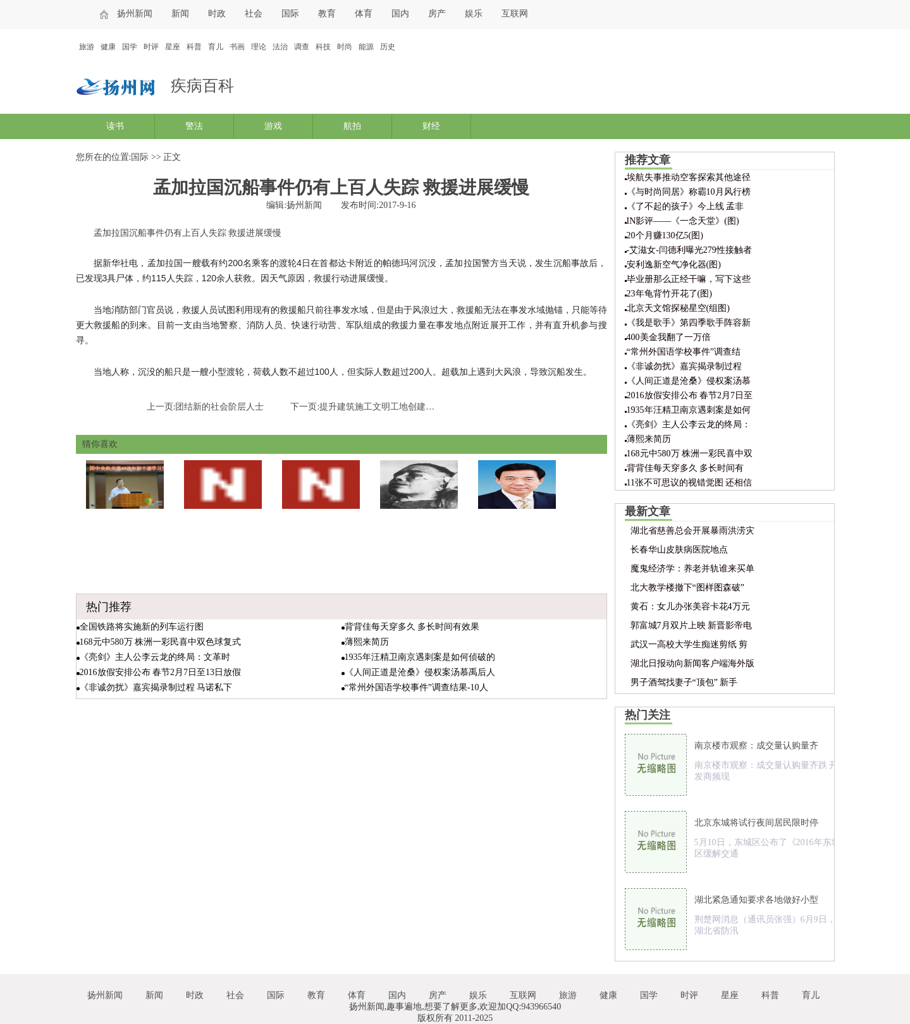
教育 (327, 13)
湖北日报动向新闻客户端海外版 (692, 663)
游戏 (273, 126)
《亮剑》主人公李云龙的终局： (689, 424)
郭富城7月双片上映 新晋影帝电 (691, 625)
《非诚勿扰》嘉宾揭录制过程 (684, 366)
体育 (363, 13)
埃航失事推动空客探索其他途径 (689, 177)
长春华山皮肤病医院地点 (679, 549)
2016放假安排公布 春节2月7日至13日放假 (161, 672)
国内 (400, 13)
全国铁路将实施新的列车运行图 (142, 626)
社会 (253, 13)
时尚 (344, 46)
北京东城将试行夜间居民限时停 (756, 822)
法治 (280, 46)
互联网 (514, 13)
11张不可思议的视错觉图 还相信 (690, 482)
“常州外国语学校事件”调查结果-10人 (416, 687)
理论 (258, 46)
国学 (129, 46)
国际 (290, 13)
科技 (323, 46)
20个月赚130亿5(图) (665, 235)
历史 (387, 46)
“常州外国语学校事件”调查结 (684, 352)
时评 (151, 46)
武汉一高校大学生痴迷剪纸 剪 (689, 644)
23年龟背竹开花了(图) (669, 293)
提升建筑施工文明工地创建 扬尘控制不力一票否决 (418, 406)
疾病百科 (202, 85)
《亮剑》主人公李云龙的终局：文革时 (155, 657)
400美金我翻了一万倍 (669, 337)
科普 (194, 46)
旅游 (86, 46)
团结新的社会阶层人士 (219, 406)
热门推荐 (109, 606)
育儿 (215, 46)
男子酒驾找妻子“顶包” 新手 (684, 682)
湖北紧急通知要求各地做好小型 (756, 900)
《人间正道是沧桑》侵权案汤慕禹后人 (420, 672)
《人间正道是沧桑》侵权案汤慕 (689, 381)
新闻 (180, 13)
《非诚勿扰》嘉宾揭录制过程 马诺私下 (156, 687)
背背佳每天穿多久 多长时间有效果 (412, 626)
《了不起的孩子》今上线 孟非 (685, 206)
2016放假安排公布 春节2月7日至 (690, 395)
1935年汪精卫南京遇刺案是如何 (689, 410)
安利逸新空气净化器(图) (674, 264)
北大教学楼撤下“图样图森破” (687, 587)
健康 (108, 46)
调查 (301, 46)
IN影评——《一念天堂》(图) (683, 221)
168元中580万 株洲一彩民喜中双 (690, 453)
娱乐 (474, 13)
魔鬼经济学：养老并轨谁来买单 (692, 568)
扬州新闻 (134, 13)
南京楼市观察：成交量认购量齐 (756, 745)
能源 (366, 46)
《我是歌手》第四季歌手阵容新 (689, 322)
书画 (237, 46)
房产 (437, 13)
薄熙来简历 (367, 642)
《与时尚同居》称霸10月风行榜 (689, 192)
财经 (431, 126)
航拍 (352, 126)
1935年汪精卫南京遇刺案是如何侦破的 (420, 657)
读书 (115, 126)
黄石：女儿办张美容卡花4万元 (690, 606)
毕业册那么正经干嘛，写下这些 (689, 279)
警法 (194, 126)
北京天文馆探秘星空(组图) (678, 308)
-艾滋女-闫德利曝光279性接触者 (689, 250)
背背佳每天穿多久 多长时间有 (685, 468)
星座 (172, 46)
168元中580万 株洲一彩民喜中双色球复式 (161, 642)
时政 (217, 13)
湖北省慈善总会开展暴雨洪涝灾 (692, 530)
